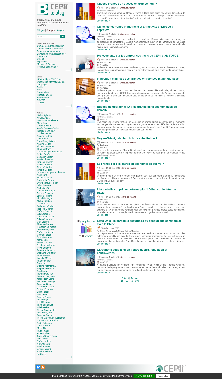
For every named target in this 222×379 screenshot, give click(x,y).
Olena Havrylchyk (45, 229)
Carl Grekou (43, 222)
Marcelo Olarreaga (46, 281)
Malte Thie (42, 328)
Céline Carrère (44, 154)
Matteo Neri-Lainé (45, 279)
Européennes (43, 97)
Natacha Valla (43, 344)
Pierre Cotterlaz (44, 167)
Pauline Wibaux (44, 351)
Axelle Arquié (43, 118)
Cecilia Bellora (44, 125)
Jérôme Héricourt (45, 232)
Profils (40, 87)
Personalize (163, 376)
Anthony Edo (43, 188)
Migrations (42, 61)
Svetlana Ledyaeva (46, 245)
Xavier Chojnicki (44, 164)
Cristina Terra (43, 325)
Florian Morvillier (45, 274)
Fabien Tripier (43, 333)
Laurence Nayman (46, 276)
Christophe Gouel (45, 216)
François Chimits (45, 162)
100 (137, 281)
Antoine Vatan (43, 346)
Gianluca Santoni (45, 315)
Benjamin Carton (45, 157)
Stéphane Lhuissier (46, 253)
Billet (101, 228)
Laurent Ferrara (44, 196)
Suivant (125, 278)
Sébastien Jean (44, 237)
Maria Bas (42, 123)
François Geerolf (45, 209)
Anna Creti (42, 175)
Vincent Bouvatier (45, 146)
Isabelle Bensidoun (46, 131)
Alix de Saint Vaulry (46, 310)
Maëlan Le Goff (44, 242)
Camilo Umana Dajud (47, 336)
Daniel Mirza (43, 263)
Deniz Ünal (42, 338)
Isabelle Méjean (44, 258)
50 (131, 281)
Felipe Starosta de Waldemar (51, 318)
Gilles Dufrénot (44, 185)
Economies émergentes (48, 51)
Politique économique (47, 67)
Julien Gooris (43, 214)
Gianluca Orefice (45, 284)
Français (50, 30)
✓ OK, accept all (144, 376)
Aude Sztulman (44, 323)
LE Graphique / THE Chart (49, 79)
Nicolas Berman (44, 133)
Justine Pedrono (45, 289)
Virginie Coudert (44, 170)
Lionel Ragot (43, 299)
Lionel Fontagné (44, 198)
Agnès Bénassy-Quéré (48, 128)
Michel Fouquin (44, 201)
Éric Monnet (43, 271)
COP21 (40, 102)
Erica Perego (43, 292)
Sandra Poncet (44, 297)
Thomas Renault (45, 305)
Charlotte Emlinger (46, 190)
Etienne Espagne (45, 193)
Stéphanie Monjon (45, 268)
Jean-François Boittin (47, 141)
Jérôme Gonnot (44, 211)
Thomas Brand (44, 149)
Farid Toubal (43, 331)
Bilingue (41, 30)
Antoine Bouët (44, 144)
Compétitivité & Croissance (50, 48)
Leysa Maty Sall (44, 312)
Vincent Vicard (44, 349)
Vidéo (101, 8)
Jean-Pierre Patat (45, 286)
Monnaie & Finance (46, 64)
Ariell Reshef (43, 307)
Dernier (134, 278)
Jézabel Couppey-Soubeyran (51, 172)
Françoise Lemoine (46, 250)
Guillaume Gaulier (45, 206)
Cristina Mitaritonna (46, 266)
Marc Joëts (42, 240)
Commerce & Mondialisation (50, 46)
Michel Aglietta (44, 115)
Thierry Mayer (43, 255)
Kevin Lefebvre (44, 248)
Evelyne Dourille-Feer (47, 183)
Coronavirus (43, 92)
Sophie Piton (43, 294)
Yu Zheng (41, 354)
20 (127, 281)
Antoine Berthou (44, 136)
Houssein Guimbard (46, 227)
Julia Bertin (42, 138)
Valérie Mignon (44, 261)
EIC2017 (41, 100)
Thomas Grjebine (45, 224)
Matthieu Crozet (44, 177)
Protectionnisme (44, 95)
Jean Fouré (42, 203)
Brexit (40, 89)
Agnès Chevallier (45, 159)
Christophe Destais (46, 180)
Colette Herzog (44, 235)
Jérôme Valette (44, 341)
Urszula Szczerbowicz (47, 320)
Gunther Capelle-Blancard (49, 151)
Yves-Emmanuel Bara (47, 120)
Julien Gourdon (44, 219)
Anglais (60, 30)
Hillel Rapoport (44, 302)
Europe (40, 59)
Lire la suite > (103, 20)
